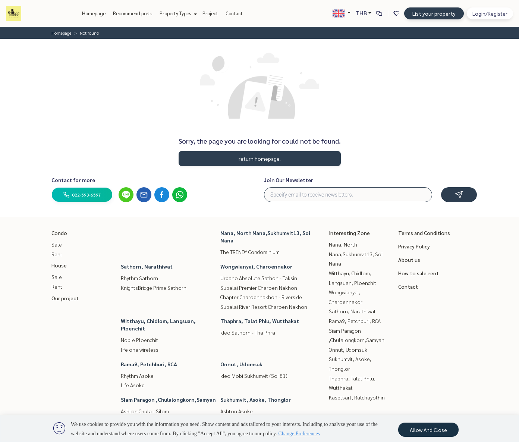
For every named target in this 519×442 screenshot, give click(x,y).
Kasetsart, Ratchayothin (357, 397)
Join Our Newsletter (288, 179)
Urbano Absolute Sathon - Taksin (258, 278)
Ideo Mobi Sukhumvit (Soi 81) (253, 375)
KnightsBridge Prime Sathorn (153, 287)
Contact (234, 13)
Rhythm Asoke (137, 375)
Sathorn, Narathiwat (147, 266)
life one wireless (139, 349)
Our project (65, 298)
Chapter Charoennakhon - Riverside (261, 297)
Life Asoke (133, 385)
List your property (434, 13)
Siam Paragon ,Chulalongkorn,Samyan (168, 399)
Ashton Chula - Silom (145, 411)
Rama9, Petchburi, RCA (149, 364)
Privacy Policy (414, 246)
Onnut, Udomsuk (241, 364)
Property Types (177, 13)
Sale (56, 244)
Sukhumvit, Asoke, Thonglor (255, 399)
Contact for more (73, 179)
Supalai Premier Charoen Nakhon (258, 287)
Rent (56, 254)
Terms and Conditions (424, 232)
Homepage (94, 13)
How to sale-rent (418, 273)
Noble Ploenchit (139, 339)
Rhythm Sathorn (139, 278)
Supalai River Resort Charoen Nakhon (263, 306)
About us (409, 259)
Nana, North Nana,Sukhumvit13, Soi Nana (356, 254)
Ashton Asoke (236, 411)
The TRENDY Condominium (250, 251)
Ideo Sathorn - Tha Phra (247, 332)
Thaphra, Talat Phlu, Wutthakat (259, 320)
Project (210, 13)
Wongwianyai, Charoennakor (256, 266)
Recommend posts (132, 13)
